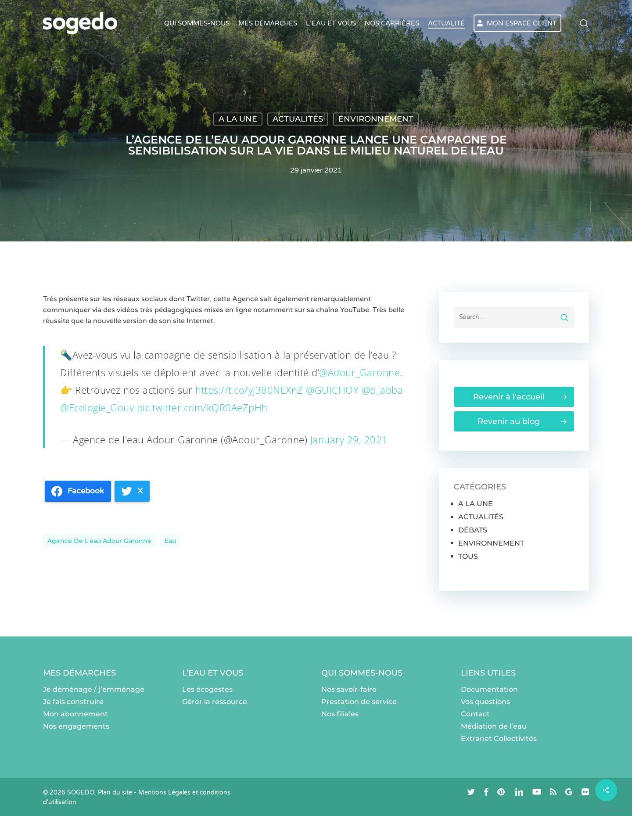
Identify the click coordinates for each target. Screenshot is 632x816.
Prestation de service (359, 701)
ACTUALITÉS (298, 119)
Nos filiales (340, 714)
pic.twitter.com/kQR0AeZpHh (202, 407)
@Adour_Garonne (359, 372)
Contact (475, 714)
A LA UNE (238, 119)
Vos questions (485, 701)
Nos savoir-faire (349, 689)
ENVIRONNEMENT (375, 119)
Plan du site (115, 792)
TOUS (468, 556)
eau (170, 541)
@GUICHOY (332, 389)
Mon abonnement (75, 714)
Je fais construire (73, 701)
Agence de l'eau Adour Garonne (99, 541)
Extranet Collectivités (499, 738)
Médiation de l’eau (494, 726)
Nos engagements (76, 726)
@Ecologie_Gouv (97, 407)
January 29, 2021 (349, 439)
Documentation (489, 689)
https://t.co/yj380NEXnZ (249, 389)
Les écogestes (207, 689)
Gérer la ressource (214, 701)
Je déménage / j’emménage (93, 689)
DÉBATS (472, 530)
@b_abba (382, 389)
